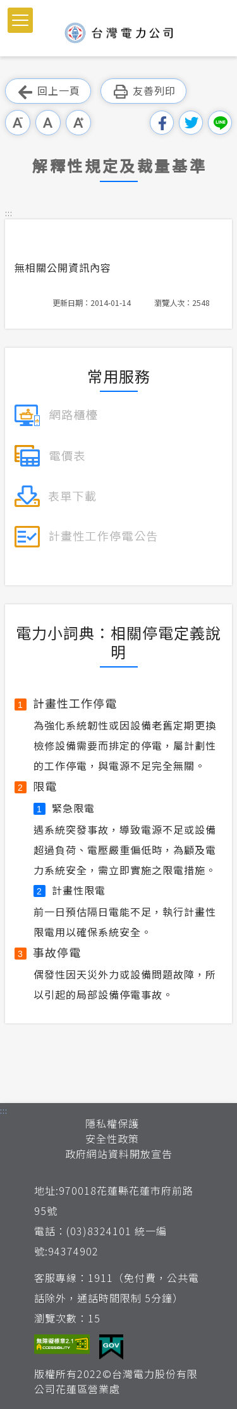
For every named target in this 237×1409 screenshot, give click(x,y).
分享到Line (220, 123)
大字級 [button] (78, 122)
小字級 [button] (17, 122)
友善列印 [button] (143, 91)
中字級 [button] (48, 122)
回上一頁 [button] (48, 91)
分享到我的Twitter (191, 123)
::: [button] (9, 212)
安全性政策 (112, 1138)
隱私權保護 (112, 1123)
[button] (20, 20)
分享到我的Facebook (162, 123)
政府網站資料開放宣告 (119, 1153)
